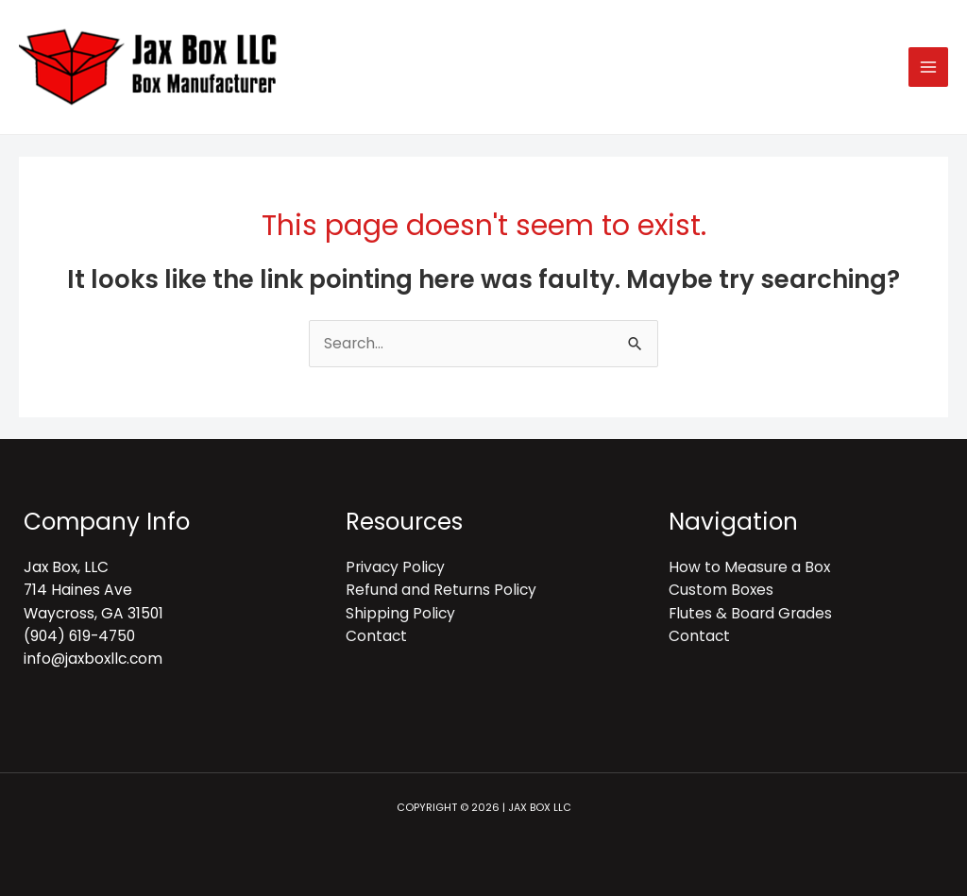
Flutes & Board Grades (750, 613)
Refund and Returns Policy (441, 590)
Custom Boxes (721, 590)
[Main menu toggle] (928, 67)
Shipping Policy (400, 613)
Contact (376, 636)
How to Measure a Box (749, 567)
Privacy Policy (395, 567)
